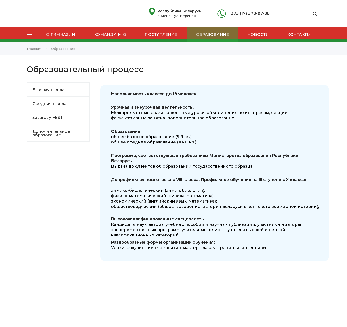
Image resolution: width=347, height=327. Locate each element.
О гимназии (60, 34)
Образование (212, 34)
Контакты (299, 34)
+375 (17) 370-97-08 (249, 13)
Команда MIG (110, 34)
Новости (258, 34)
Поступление (161, 34)
